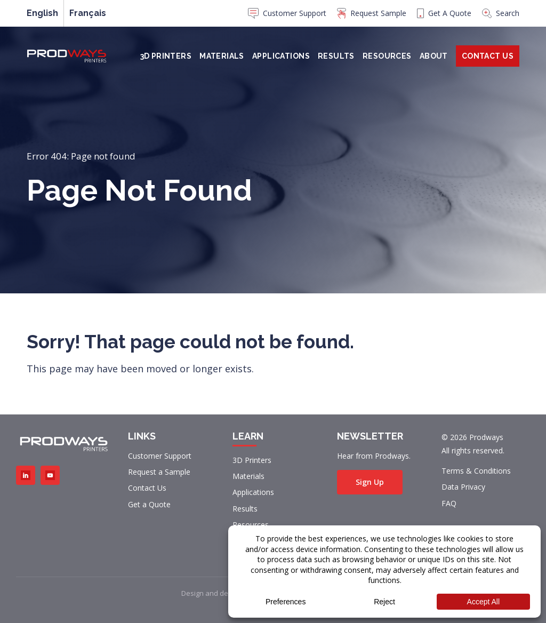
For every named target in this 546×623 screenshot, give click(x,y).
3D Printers (166, 56)
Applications (281, 56)
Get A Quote (444, 13)
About (434, 56)
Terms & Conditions (476, 471)
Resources (387, 56)
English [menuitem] (42, 13)
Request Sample (371, 13)
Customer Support (287, 13)
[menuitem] (287, 16)
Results (336, 56)
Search (500, 13)
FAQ (448, 503)
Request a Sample (159, 472)
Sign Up (370, 482)
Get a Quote (149, 504)
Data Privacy (463, 487)
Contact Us (487, 56)
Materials (221, 56)
